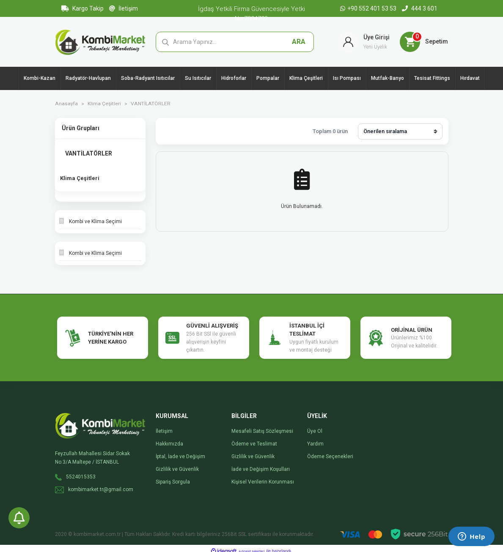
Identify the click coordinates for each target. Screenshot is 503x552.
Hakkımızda (169, 439)
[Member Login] (364, 43)
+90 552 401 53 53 (369, 8)
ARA (298, 43)
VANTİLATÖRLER (149, 106)
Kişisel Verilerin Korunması (262, 477)
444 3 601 (419, 8)
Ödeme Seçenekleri (330, 451)
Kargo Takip (82, 8)
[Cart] (424, 43)
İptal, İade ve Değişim (180, 451)
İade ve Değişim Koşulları (260, 464)
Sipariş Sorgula (173, 477)
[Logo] (100, 43)
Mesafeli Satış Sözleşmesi (262, 426)
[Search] (235, 43)
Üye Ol (314, 426)
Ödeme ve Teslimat (254, 439)
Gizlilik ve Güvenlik (177, 464)
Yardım (315, 439)
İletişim (123, 8)
